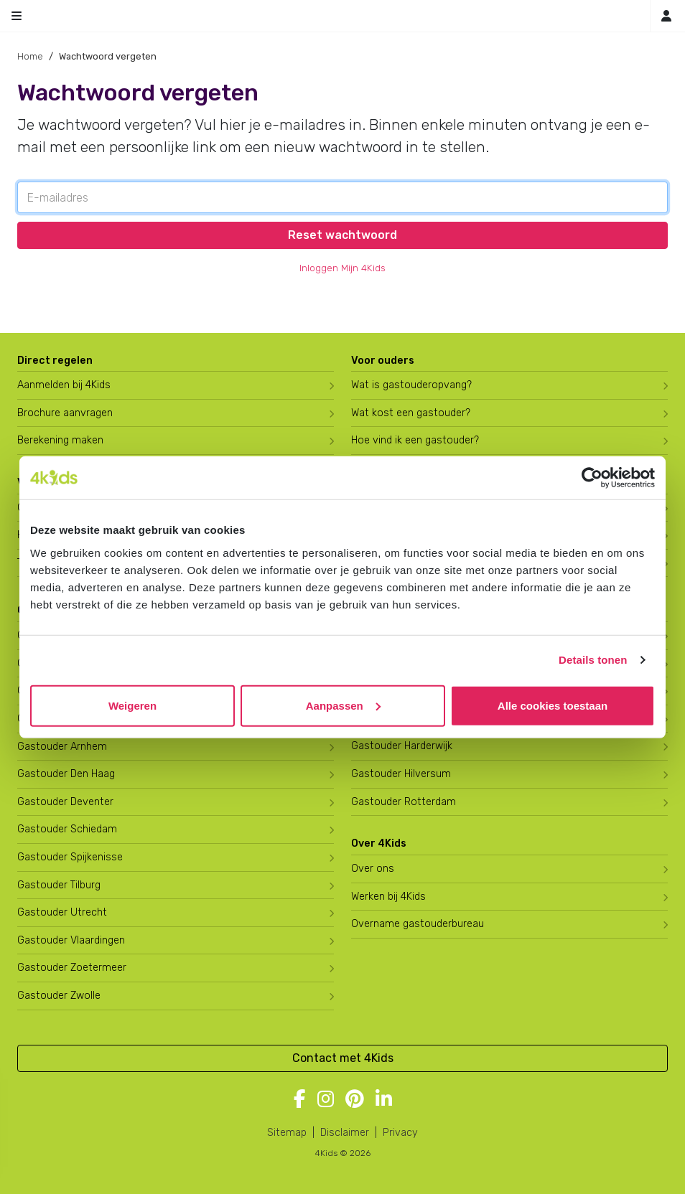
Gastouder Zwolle (59, 995)
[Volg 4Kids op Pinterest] (354, 1100)
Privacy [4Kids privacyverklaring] (400, 1133)
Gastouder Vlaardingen (71, 940)
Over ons (372, 868)
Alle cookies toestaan (552, 705)
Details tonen (593, 660)
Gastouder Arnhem (62, 747)
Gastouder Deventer (65, 802)
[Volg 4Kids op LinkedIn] (384, 1100)
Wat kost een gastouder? (410, 413)
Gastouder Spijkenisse (70, 857)
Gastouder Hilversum (401, 774)
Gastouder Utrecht (62, 912)
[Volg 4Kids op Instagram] (325, 1100)
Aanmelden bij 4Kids (64, 385)
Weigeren (132, 705)
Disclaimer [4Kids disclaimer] (344, 1133)
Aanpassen (343, 705)
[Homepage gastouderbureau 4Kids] (342, 16)
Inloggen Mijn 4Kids (342, 267)
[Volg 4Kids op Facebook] (300, 1100)
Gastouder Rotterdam (403, 802)
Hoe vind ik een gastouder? (415, 440)
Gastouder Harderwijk (401, 746)
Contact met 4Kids (342, 1058)
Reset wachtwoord (342, 235)
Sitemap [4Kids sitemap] (287, 1133)
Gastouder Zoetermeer (71, 968)
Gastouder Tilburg (59, 885)
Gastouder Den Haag (66, 774)
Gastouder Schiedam (67, 829)
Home (30, 56)
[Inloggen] (666, 16)
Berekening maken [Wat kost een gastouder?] (60, 440)
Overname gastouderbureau (417, 924)
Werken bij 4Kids (388, 896)
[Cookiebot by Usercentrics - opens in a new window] (592, 478)
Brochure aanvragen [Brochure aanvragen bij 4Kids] (65, 413)
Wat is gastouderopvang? (411, 385)
